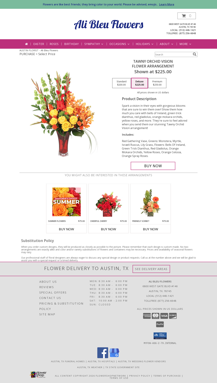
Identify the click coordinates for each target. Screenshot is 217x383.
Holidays (145, 44)
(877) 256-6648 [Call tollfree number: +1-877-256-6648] (187, 33)
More (186, 44)
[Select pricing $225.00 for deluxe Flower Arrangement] (139, 83)
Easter (38, 44)
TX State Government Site (122, 367)
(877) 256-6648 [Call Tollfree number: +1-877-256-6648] (167, 300)
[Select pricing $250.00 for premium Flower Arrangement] (157, 83)
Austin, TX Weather (89, 367)
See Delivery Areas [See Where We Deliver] (151, 269)
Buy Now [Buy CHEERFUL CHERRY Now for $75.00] (108, 229)
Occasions (120, 44)
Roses (54, 44)
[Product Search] (173, 54)
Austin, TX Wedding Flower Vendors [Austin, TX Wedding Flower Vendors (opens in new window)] (142, 361)
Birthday (71, 44)
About (167, 44)
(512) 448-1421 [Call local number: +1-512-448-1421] (187, 30)
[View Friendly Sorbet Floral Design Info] (150, 202)
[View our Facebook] (102, 357)
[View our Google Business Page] (114, 357)
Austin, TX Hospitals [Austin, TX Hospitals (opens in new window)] (101, 361)
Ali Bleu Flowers (108, 24)
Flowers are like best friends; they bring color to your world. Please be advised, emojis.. (108, 4)
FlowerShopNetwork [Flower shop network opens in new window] (111, 375)
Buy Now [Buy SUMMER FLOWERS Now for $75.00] (66, 229)
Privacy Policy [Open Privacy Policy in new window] (139, 375)
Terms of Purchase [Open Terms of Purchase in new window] (167, 375)
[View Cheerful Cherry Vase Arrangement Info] (108, 202)
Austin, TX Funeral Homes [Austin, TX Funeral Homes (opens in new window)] (68, 361)
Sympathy (94, 44)
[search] (194, 54)
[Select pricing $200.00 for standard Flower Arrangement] (121, 83)
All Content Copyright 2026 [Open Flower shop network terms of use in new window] (75, 375)
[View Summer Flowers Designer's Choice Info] (66, 202)
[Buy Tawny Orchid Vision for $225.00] (153, 166)
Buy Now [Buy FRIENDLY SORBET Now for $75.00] (150, 229)
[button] (186, 16)
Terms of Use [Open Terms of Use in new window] (119, 377)
